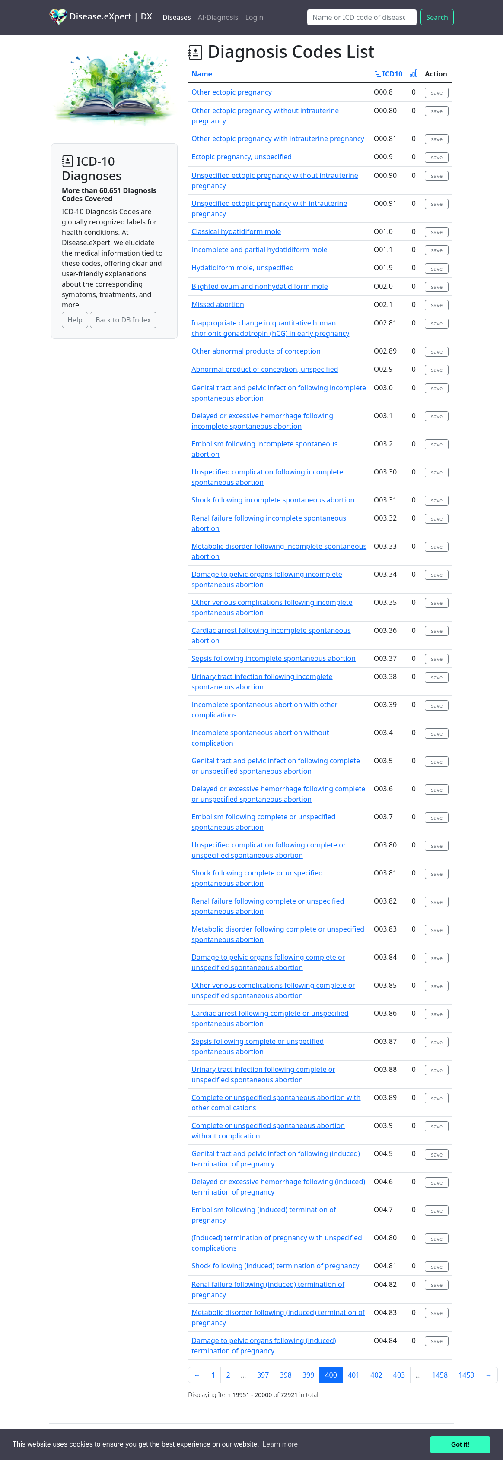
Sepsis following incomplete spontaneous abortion (273, 658)
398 (285, 1375)
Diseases (176, 17)
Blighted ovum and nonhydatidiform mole (259, 286)
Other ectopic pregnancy (231, 92)
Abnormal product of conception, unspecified (264, 369)
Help (75, 320)
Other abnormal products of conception (256, 351)
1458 (440, 1375)
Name (201, 74)
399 (308, 1375)
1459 (466, 1375)
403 (399, 1375)
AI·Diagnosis (218, 17)
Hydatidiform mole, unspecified (242, 267)
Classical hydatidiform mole (236, 231)
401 (354, 1375)
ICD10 (388, 74)
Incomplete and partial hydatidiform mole (259, 249)
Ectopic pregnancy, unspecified (241, 156)
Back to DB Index (123, 320)
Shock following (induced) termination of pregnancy (275, 1265)
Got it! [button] (460, 1444)
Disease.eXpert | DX (100, 17)
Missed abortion (217, 304)
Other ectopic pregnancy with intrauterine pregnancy (277, 138)
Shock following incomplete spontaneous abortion (272, 500)
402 (376, 1375)
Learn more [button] (280, 1444)
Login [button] (254, 17)
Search (437, 17)
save (437, 92)
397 (263, 1375)
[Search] (362, 17)
